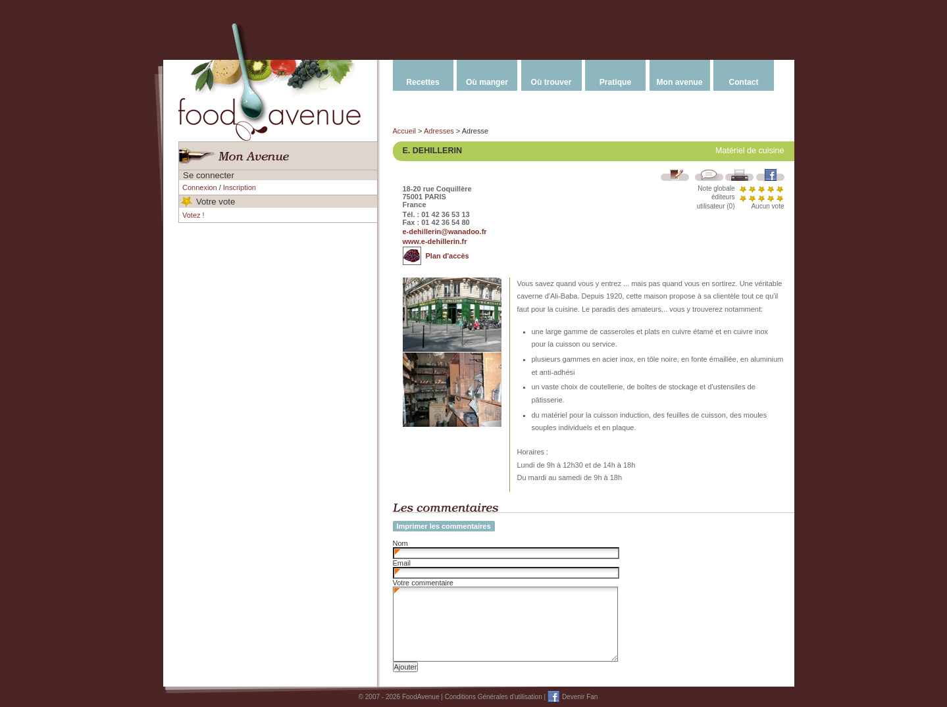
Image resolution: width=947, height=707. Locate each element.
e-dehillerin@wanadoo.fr (445, 231)
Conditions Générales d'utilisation (493, 696)
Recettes (422, 82)
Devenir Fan (580, 696)
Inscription (239, 187)
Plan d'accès (447, 256)
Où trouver (551, 82)
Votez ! (193, 215)
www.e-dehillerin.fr (435, 241)
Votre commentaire (423, 583)
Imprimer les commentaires (444, 526)
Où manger (487, 82)
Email (402, 563)
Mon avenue (680, 82)
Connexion (199, 187)
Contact (743, 82)
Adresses (439, 131)
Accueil (404, 131)
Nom (400, 543)
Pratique (615, 82)
